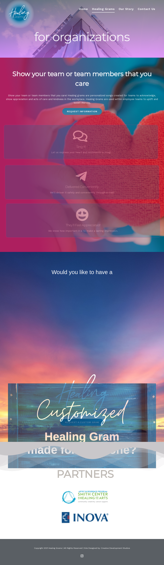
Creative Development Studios (115, 548)
